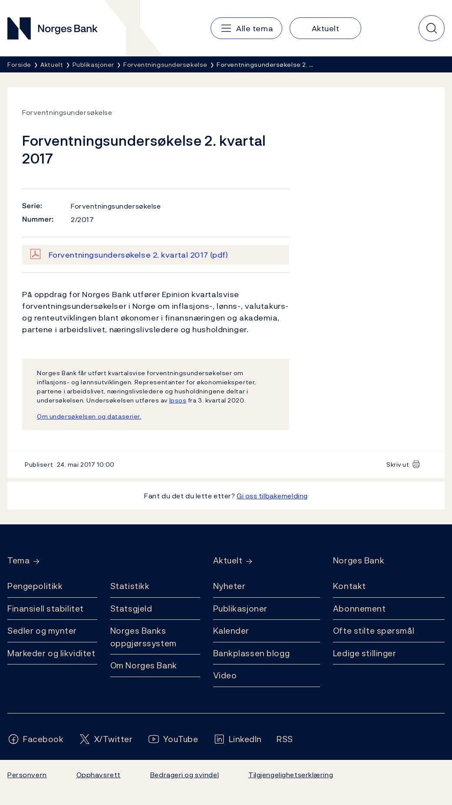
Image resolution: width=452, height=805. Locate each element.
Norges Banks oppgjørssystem (143, 637)
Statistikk (130, 586)
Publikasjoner (240, 608)
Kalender (231, 631)
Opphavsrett (98, 774)
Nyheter (229, 586)
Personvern (27, 774)
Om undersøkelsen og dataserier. (89, 416)
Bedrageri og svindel (184, 774)
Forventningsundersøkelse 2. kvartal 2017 (138, 255)
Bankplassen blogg (251, 653)
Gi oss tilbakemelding (272, 496)
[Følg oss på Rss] (285, 739)
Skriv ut (397, 464)
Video (225, 675)
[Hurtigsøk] (432, 28)
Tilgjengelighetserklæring (290, 774)
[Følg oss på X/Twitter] (106, 739)
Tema (18, 560)
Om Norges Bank (143, 665)
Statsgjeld (131, 608)
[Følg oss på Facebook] (35, 739)
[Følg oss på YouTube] (173, 739)
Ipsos (178, 400)
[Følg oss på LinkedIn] (237, 739)
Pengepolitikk (35, 586)
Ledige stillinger (364, 653)
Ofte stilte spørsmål (373, 631)
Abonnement (359, 608)
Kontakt (349, 586)
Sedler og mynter (42, 631)
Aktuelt (228, 560)
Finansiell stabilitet (45, 608)
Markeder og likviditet (51, 653)
